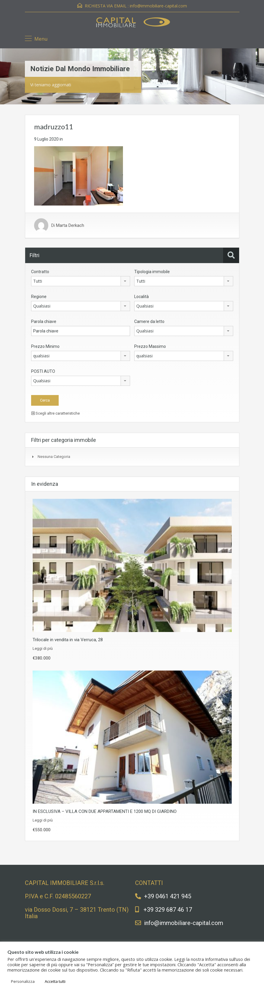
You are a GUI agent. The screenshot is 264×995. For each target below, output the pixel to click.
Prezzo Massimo (150, 346)
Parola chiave (43, 321)
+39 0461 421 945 (167, 896)
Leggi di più (43, 648)
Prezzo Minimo (45, 346)
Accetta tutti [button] (55, 981)
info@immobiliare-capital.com (158, 6)
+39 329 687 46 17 (167, 909)
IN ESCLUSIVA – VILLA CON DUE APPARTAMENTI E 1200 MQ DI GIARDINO (105, 811)
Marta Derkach (70, 225)
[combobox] (80, 281)
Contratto (40, 271)
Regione (39, 296)
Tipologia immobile (152, 271)
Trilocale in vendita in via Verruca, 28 (68, 639)
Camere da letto (149, 321)
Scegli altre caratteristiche (55, 413)
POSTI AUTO (43, 371)
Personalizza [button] (23, 981)
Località (141, 296)
